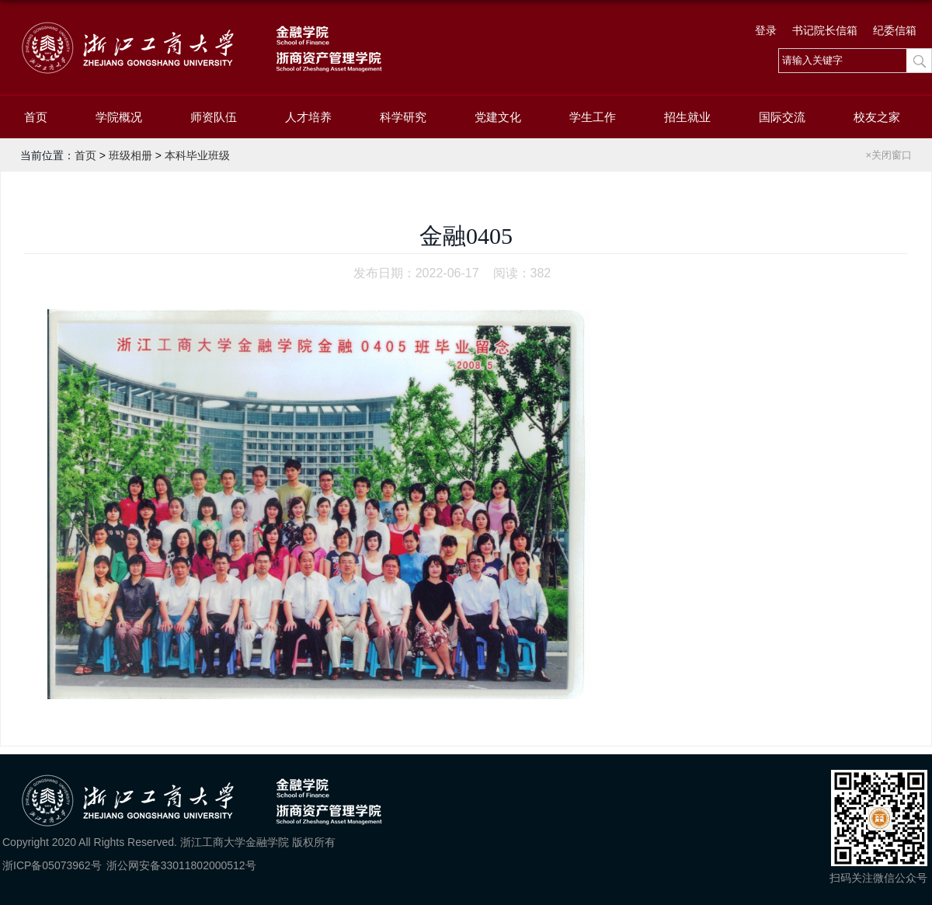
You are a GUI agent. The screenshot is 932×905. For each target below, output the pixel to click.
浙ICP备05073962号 (52, 865)
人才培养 (308, 117)
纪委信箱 (894, 30)
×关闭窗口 (888, 155)
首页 (35, 117)
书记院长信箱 (824, 30)
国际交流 (782, 117)
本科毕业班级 (197, 155)
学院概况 (119, 117)
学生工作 (592, 117)
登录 (766, 30)
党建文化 (498, 117)
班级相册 (130, 155)
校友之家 (877, 117)
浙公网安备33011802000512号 (181, 865)
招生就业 (687, 117)
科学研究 (403, 117)
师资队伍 (213, 117)
